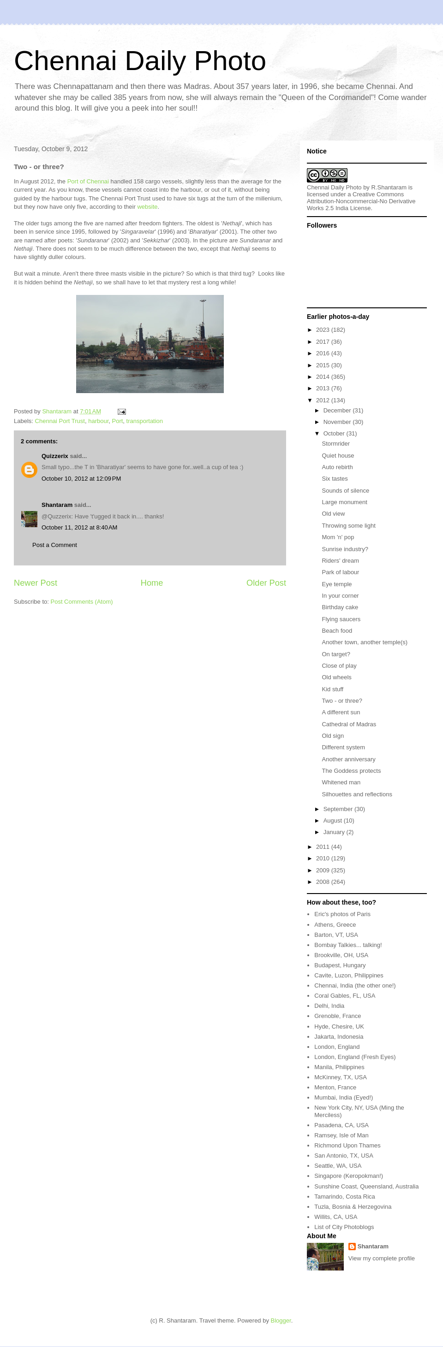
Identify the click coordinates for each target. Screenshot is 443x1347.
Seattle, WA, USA (337, 1165)
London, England (336, 1046)
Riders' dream (340, 560)
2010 (323, 858)
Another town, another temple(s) (364, 642)
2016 (323, 353)
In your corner (340, 595)
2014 (323, 376)
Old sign (333, 735)
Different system (343, 747)
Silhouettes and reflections (357, 794)
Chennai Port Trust (60, 421)
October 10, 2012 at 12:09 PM (81, 478)
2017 (323, 341)
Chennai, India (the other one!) (354, 985)
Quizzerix (55, 456)
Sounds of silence (345, 490)
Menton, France (335, 1087)
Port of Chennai (88, 181)
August (333, 820)
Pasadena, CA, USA (341, 1125)
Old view (333, 513)
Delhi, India (329, 1005)
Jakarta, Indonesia (338, 1036)
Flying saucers (341, 619)
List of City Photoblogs (344, 1226)
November (338, 421)
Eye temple (337, 584)
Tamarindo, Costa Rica (344, 1196)
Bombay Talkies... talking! (348, 944)
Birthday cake (340, 607)
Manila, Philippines (339, 1067)
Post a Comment (54, 544)
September (338, 809)
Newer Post (35, 583)
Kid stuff (332, 689)
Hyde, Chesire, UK (339, 1026)
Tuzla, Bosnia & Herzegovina (352, 1206)
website (147, 206)
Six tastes (334, 478)
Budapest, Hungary (339, 965)
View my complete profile (381, 1258)
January (335, 832)
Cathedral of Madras (349, 724)
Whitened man (341, 782)
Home (152, 583)
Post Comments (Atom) (82, 601)
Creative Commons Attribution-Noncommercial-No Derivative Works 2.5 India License (361, 201)
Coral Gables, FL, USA (344, 995)
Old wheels (336, 677)
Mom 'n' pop (338, 537)
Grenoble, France (337, 1015)
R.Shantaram (389, 187)
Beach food (337, 630)
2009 (323, 870)
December (338, 410)
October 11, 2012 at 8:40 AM (79, 527)
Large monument (344, 502)
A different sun (341, 712)
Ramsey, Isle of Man (341, 1135)
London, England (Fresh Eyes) (354, 1056)
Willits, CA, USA (335, 1216)
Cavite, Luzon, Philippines (348, 975)
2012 (323, 400)
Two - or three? (342, 700)
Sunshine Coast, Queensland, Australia (366, 1186)
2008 (323, 881)
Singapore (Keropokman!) (348, 1175)
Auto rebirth (337, 467)
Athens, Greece (335, 924)
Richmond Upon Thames (347, 1145)
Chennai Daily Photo (140, 60)
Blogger (281, 1320)
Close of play (339, 665)
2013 (323, 388)
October (335, 433)
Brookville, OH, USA (341, 955)
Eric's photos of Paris (342, 914)
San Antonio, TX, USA (343, 1155)
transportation (144, 421)
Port (117, 421)
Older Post (266, 583)
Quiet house (338, 455)
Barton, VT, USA (336, 934)
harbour (98, 421)
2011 (323, 846)
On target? (336, 654)
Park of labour (340, 572)
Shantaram (57, 504)
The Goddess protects (351, 770)
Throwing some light (348, 525)
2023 (323, 329)
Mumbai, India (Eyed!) (343, 1097)
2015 (323, 365)
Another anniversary (348, 759)
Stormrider (336, 443)
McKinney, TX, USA (340, 1077)
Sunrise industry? (345, 549)
